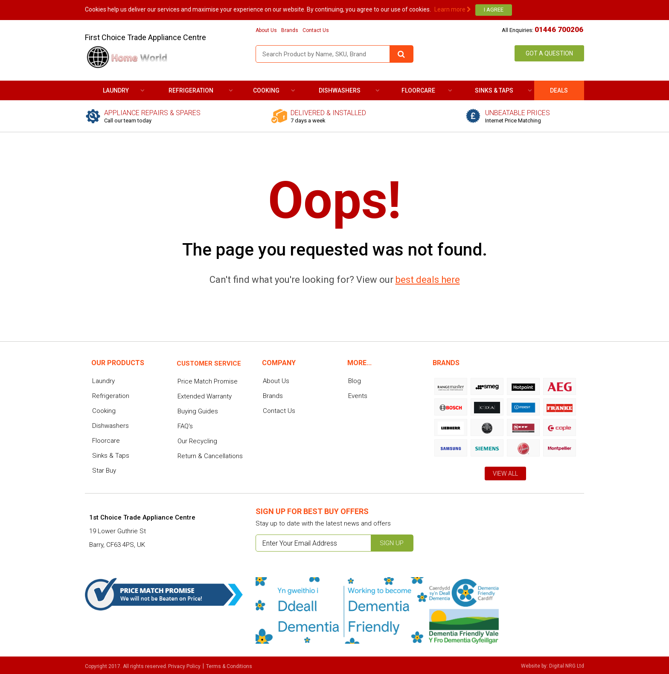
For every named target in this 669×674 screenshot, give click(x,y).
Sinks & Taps (494, 90)
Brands (289, 30)
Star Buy (104, 470)
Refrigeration (191, 90)
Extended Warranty (204, 396)
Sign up (392, 543)
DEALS (559, 90)
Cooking (266, 90)
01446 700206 (559, 29)
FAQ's (185, 426)
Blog (354, 381)
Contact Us (316, 30)
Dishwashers (340, 90)
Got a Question (549, 53)
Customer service (209, 363)
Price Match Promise (207, 381)
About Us (266, 30)
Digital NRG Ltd (566, 666)
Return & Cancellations (210, 456)
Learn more (452, 9)
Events (357, 396)
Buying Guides (197, 411)
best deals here (428, 279)
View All (505, 473)
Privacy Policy (184, 666)
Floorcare (418, 90)
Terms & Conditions (229, 666)
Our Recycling (197, 441)
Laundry (116, 90)
